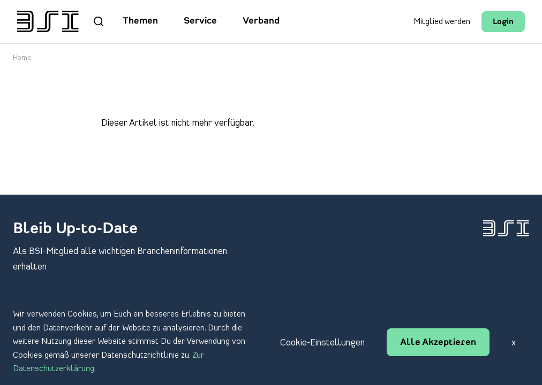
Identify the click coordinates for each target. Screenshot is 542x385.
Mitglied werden (441, 22)
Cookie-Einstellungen (322, 342)
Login (503, 22)
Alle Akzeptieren (438, 343)
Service (200, 21)
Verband (261, 21)
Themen (140, 21)
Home (22, 58)
